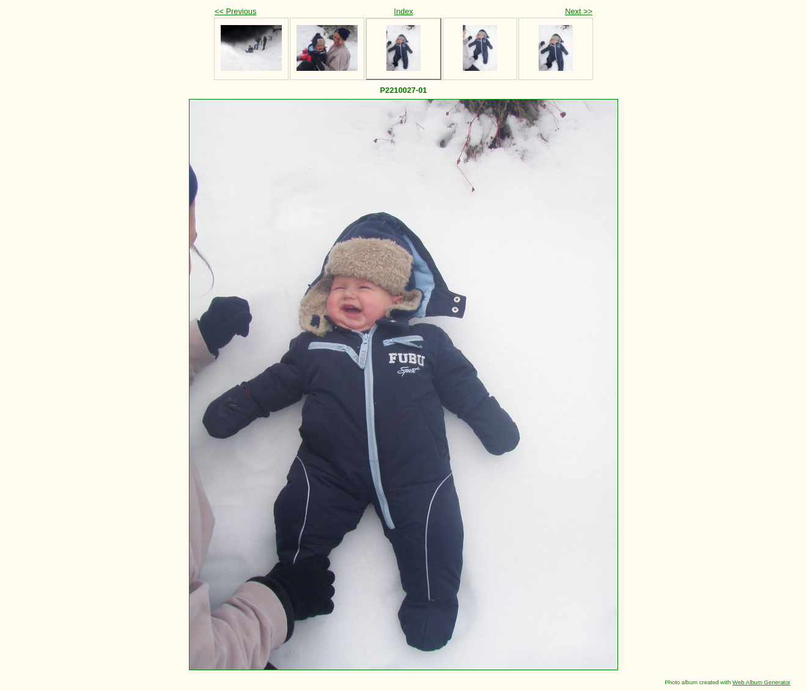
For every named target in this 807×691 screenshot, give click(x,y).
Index (403, 11)
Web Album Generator (761, 682)
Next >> (578, 11)
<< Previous (235, 11)
